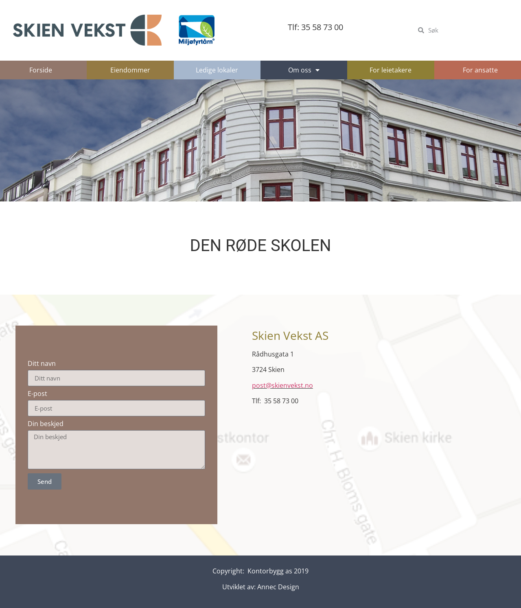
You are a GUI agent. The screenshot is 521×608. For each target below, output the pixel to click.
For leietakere (391, 70)
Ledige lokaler (217, 70)
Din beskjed (45, 423)
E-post (37, 393)
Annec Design (278, 586)
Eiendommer (130, 70)
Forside (40, 70)
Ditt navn (42, 363)
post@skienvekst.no (282, 385)
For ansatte (480, 70)
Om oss (304, 70)
